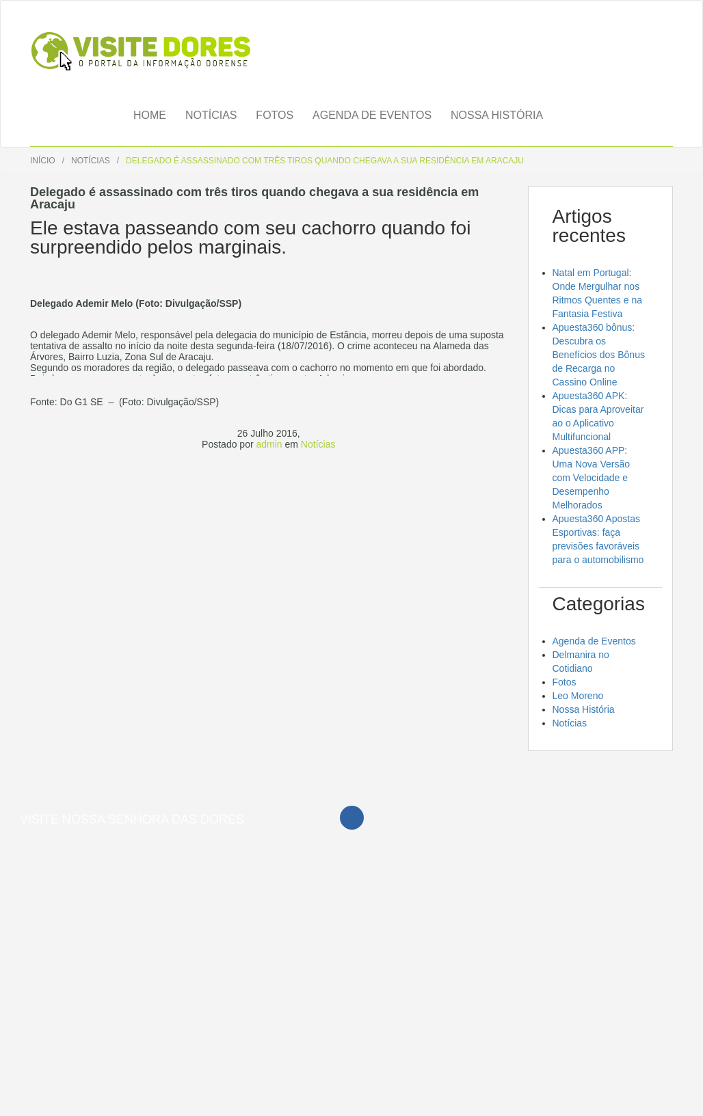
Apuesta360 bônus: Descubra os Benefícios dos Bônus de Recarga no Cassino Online (599, 354)
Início (42, 160)
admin (269, 444)
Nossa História (497, 115)
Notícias (211, 115)
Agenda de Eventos (372, 115)
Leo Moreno (578, 695)
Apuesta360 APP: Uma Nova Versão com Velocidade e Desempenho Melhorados (592, 478)
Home (149, 115)
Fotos (274, 115)
